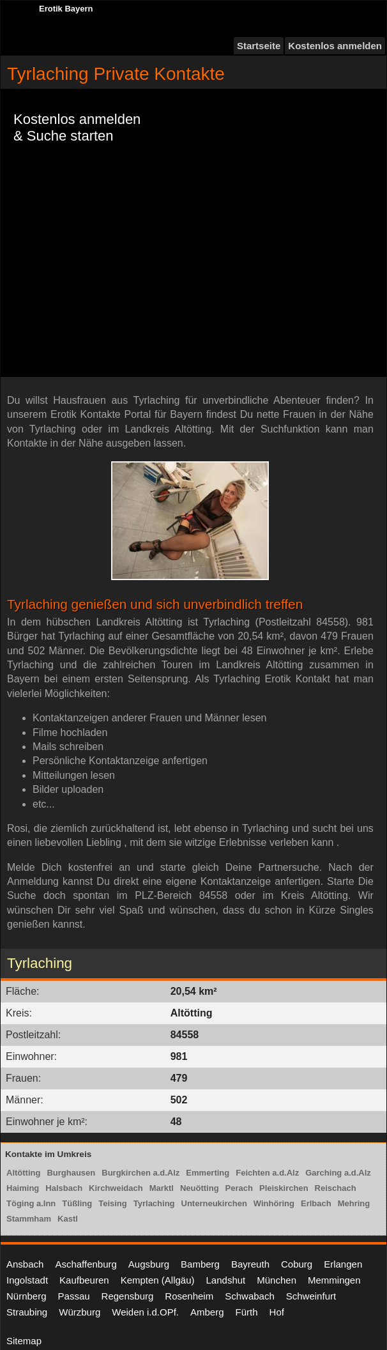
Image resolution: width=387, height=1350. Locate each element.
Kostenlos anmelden (335, 45)
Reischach (335, 1188)
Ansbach (24, 1264)
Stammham (28, 1218)
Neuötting (199, 1188)
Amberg (207, 1312)
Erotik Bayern (66, 8)
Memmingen (334, 1280)
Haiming (22, 1188)
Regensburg (128, 1296)
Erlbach (316, 1203)
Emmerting (207, 1172)
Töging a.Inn (31, 1203)
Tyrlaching (154, 1203)
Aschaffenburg (85, 1264)
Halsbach (63, 1188)
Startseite (258, 45)
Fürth (247, 1312)
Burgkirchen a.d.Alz (140, 1172)
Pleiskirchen (283, 1188)
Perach (239, 1188)
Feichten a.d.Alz (267, 1172)
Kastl (67, 1218)
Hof (276, 1312)
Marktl (161, 1188)
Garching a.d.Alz (338, 1172)
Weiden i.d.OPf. (145, 1312)
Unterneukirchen (214, 1203)
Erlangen (343, 1264)
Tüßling (77, 1203)
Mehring (354, 1203)
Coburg (296, 1264)
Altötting (23, 1172)
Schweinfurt (311, 1296)
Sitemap (24, 1340)
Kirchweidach (116, 1188)
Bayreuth (250, 1264)
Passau (74, 1296)
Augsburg (148, 1264)
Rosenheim (189, 1296)
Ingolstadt (27, 1280)
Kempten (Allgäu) (158, 1280)
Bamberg (200, 1264)
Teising (112, 1203)
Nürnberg (26, 1296)
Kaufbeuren (84, 1280)
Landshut (226, 1280)
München (276, 1280)
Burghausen (71, 1172)
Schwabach (250, 1296)
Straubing (26, 1312)
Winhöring (274, 1203)
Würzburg (79, 1312)
